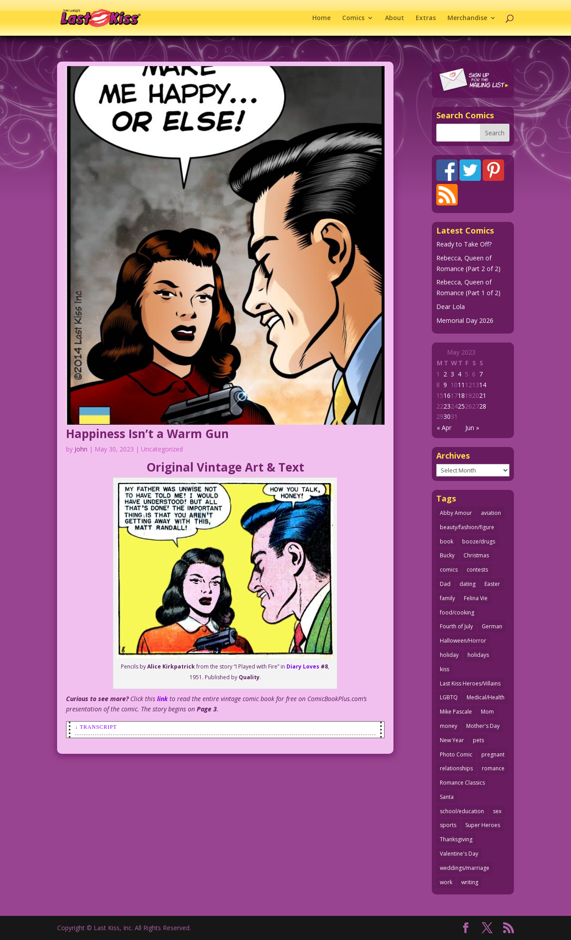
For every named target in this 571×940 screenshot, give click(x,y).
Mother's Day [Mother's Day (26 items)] (483, 726)
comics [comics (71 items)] (449, 569)
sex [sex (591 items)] (497, 811)
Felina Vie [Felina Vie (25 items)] (476, 598)
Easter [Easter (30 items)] (492, 584)
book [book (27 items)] (446, 541)
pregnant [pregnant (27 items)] (493, 754)
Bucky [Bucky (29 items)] (447, 555)
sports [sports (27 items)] (448, 825)
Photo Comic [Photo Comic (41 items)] (456, 754)
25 (461, 406)
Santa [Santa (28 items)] (447, 797)
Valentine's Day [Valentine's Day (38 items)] (459, 853)
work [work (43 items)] (446, 882)
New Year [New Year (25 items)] (452, 740)
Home (321, 18)
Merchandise (467, 18)
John (80, 449)
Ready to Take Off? (464, 244)
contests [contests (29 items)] (477, 569)
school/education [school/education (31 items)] (462, 811)
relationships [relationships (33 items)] (456, 768)
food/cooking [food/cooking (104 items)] (457, 612)
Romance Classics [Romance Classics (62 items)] (462, 782)
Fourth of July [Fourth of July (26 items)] (456, 626)
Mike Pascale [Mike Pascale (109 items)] (456, 711)
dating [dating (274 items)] (467, 584)
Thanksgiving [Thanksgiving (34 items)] (456, 839)
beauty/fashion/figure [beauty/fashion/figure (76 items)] (467, 527)
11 (461, 384)
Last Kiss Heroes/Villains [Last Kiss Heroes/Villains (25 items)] (470, 683)
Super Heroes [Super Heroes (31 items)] (482, 825)
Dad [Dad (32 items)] (445, 584)
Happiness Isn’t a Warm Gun (147, 434)
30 (447, 416)
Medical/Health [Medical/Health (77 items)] (486, 697)
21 (482, 395)
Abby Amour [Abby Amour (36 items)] (456, 513)
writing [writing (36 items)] (469, 882)
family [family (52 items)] (447, 598)
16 (447, 395)
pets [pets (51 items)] (478, 740)
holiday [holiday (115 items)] (449, 655)
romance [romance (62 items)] (493, 768)
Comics (353, 18)
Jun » (472, 427)
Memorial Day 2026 (464, 320)
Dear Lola (450, 306)
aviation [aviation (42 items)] (491, 513)
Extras (426, 18)
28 (482, 406)
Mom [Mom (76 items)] (487, 711)
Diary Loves (302, 666)
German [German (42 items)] (492, 626)
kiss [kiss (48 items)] (444, 669)
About (394, 18)
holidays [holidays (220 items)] (478, 655)
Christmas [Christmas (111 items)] (476, 555)
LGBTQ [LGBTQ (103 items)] (449, 697)
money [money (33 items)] (448, 726)
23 (447, 406)
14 (482, 384)
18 (461, 395)
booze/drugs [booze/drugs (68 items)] (478, 541)
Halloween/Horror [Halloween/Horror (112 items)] (463, 640)
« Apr (444, 427)
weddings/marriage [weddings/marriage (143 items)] (464, 868)
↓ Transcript (96, 727)
